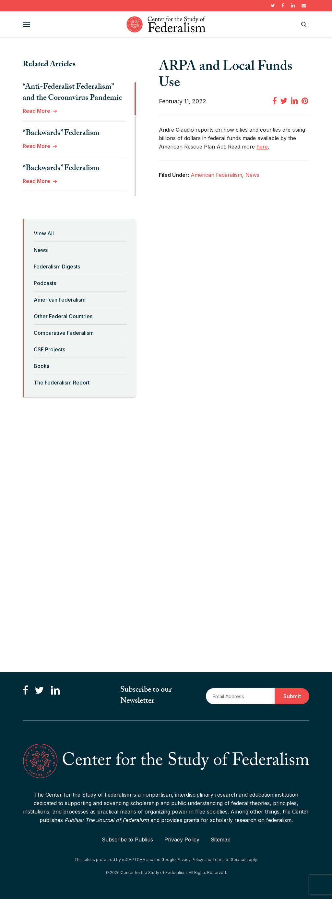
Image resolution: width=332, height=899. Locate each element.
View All (44, 233)
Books (41, 366)
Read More (36, 111)
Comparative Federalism (64, 333)
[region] (79, 139)
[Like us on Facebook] (25, 690)
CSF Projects (49, 349)
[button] (26, 24)
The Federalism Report (61, 382)
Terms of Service (228, 859)
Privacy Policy (181, 839)
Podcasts (45, 283)
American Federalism (60, 299)
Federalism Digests (57, 266)
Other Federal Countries (63, 316)
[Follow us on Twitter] (39, 690)
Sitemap (221, 839)
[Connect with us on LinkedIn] (55, 690)
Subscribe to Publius (127, 839)
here (262, 146)
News (41, 250)
